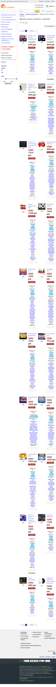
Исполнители (5, 53)
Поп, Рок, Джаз (24, 636)
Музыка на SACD (6, 22)
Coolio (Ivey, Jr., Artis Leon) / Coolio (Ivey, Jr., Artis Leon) (32, 489)
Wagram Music (32, 297)
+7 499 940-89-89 (39, 5)
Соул (51, 445)
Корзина (52, 6)
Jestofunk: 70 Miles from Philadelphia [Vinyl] (51, 37)
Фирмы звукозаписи (7, 55)
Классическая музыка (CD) (9, 19)
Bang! (53, 168)
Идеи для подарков (7, 57)
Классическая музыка (24, 639)
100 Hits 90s (49, 454)
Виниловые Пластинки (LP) (9, 15)
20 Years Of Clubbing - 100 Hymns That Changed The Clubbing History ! (32, 518)
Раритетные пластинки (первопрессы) (8, 39)
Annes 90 (49, 84)
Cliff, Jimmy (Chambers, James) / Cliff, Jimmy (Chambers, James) (32, 306)
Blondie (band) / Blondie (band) (51, 434)
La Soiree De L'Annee (32, 397)
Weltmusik (32, 612)
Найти (37, 11)
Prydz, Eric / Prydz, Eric (33, 244)
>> (36, 31)
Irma (35, 113)
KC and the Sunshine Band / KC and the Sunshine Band (32, 312)
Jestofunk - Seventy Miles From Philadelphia (32, 37)
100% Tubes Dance (51, 333)
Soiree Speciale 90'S (32, 454)
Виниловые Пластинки (24, 633)
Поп (52, 133)
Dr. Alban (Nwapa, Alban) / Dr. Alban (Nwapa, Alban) (51, 113)
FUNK (34, 119)
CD (26, 22)
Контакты (41, 1)
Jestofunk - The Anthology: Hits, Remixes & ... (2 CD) (32, 86)
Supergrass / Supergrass (32, 485)
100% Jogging (50, 269)
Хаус (34, 71)
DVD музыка (5, 27)
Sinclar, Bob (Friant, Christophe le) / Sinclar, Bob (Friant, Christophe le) (33, 239)
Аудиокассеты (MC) (7, 36)
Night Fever (49, 397)
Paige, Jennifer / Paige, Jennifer (51, 173)
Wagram (32, 176)
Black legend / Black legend (51, 119)
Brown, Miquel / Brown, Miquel (51, 436)
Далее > (32, 31)
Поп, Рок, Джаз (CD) (7, 17)
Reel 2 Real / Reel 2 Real (32, 182)
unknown (34, 232)
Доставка (47, 1)
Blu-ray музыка (5, 24)
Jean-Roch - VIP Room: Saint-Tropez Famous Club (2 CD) (32, 143)
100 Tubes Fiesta (31, 269)
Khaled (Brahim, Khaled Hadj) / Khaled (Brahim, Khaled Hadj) (51, 250)
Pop (36, 119)
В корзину (31, 47)
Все (21, 22)
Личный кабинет (49, 11)
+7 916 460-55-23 (39, 7)
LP (23, 22)
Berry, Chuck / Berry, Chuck (34, 425)
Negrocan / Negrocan (51, 117)
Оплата (53, 1)
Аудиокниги (5, 31)
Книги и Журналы (6, 42)
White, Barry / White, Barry (51, 439)
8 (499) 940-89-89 (28, 675)
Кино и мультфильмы (7, 29)
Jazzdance (51, 73)
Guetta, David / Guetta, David (32, 180)
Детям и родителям (7, 34)
